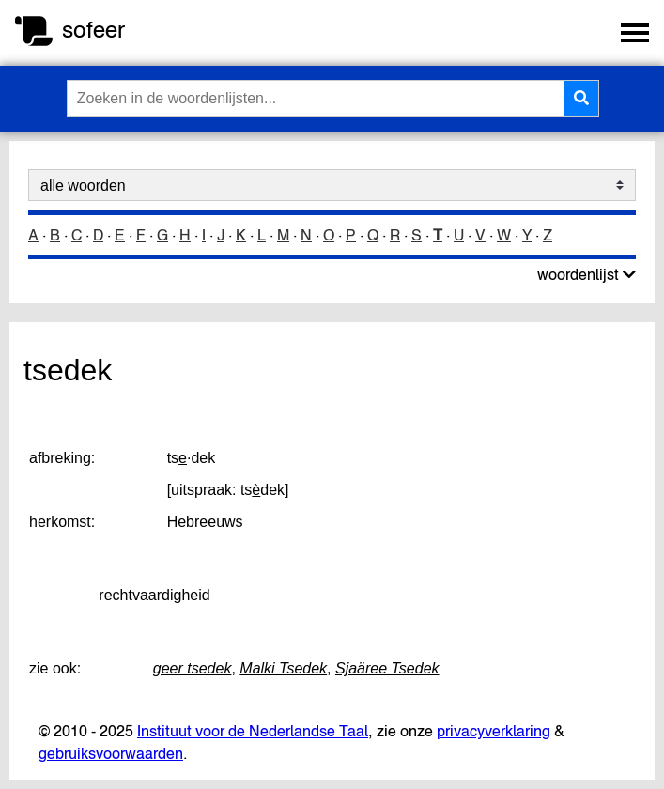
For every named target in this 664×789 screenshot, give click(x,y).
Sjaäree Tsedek (387, 668)
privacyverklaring (493, 730)
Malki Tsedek (283, 668)
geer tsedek (192, 668)
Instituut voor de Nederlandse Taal (252, 730)
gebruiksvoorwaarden (111, 753)
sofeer (93, 29)
